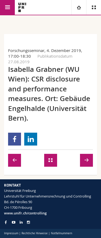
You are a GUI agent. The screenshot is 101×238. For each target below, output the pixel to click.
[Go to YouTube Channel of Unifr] (13, 222)
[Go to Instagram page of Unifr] (28, 222)
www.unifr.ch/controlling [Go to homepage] (25, 213)
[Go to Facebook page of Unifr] (6, 222)
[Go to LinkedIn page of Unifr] (21, 222)
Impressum (11, 233)
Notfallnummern (61, 233)
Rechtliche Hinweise (35, 233)
